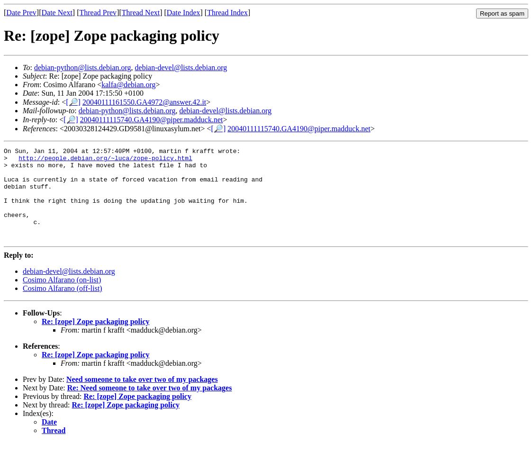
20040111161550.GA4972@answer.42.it (144, 102)
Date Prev (21, 13)
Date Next (57, 13)
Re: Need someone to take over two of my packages (149, 406)
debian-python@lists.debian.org (82, 67)
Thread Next (141, 13)
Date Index (183, 13)
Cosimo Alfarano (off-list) (62, 307)
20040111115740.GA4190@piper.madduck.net (151, 120)
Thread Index (227, 13)
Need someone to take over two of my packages (142, 398)
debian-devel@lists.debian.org (181, 67)
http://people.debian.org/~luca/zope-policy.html (105, 160)
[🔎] (73, 102)
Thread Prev (98, 13)
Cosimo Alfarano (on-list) (62, 298)
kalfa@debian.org (128, 85)
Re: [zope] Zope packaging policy (96, 340)
